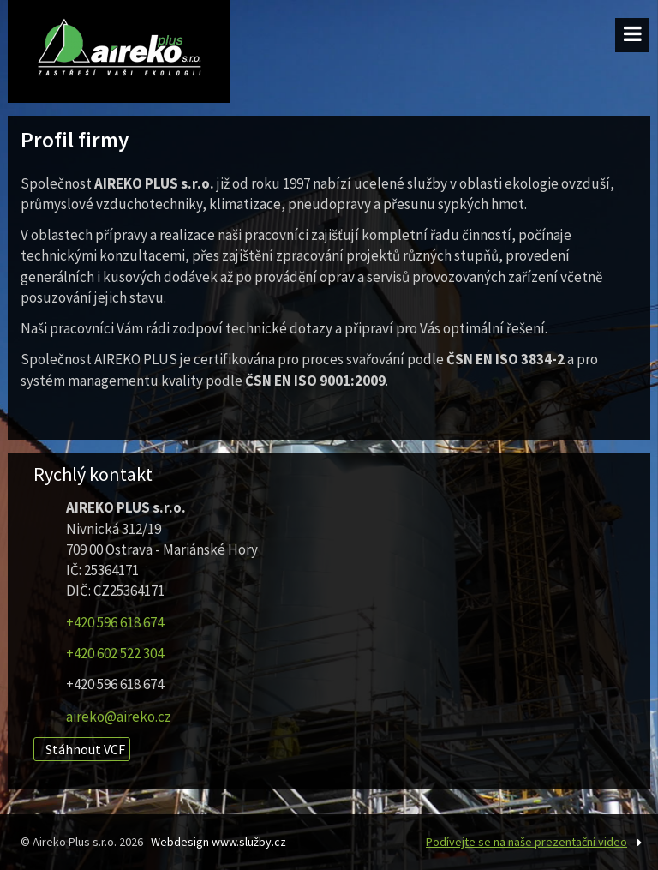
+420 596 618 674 (115, 622)
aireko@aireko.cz (118, 716)
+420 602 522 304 (115, 653)
